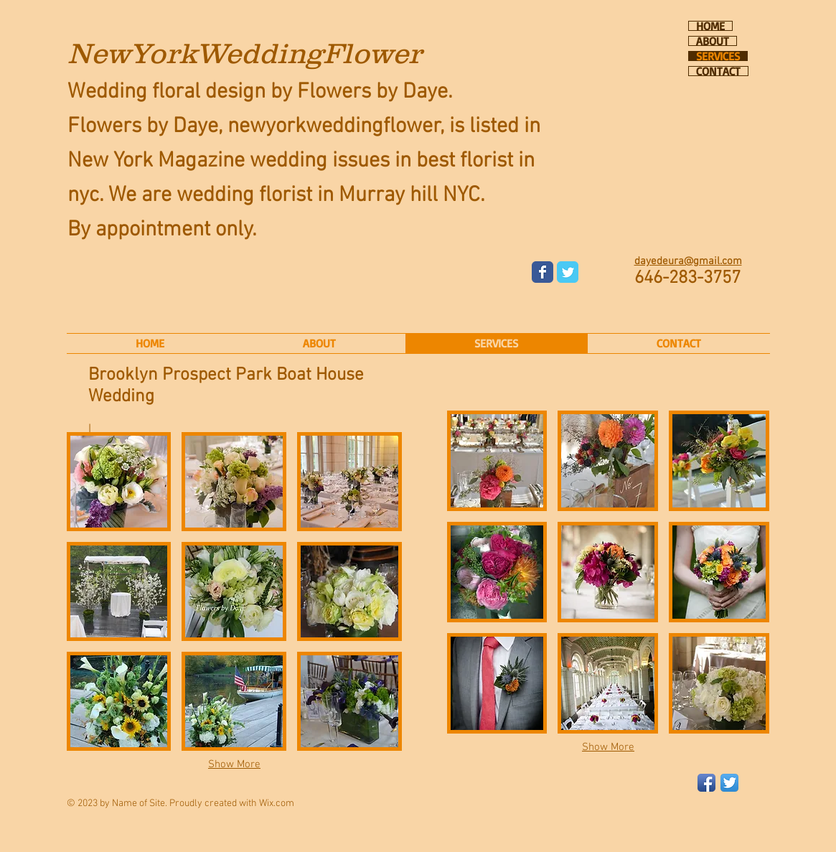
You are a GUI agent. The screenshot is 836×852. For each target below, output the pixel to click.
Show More (234, 764)
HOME (710, 26)
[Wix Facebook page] (542, 272)
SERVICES (718, 56)
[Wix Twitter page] (567, 272)
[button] (119, 481)
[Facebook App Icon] (706, 783)
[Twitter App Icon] (729, 783)
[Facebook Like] (621, 250)
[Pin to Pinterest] (423, 402)
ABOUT (712, 41)
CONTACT (718, 71)
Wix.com (276, 803)
